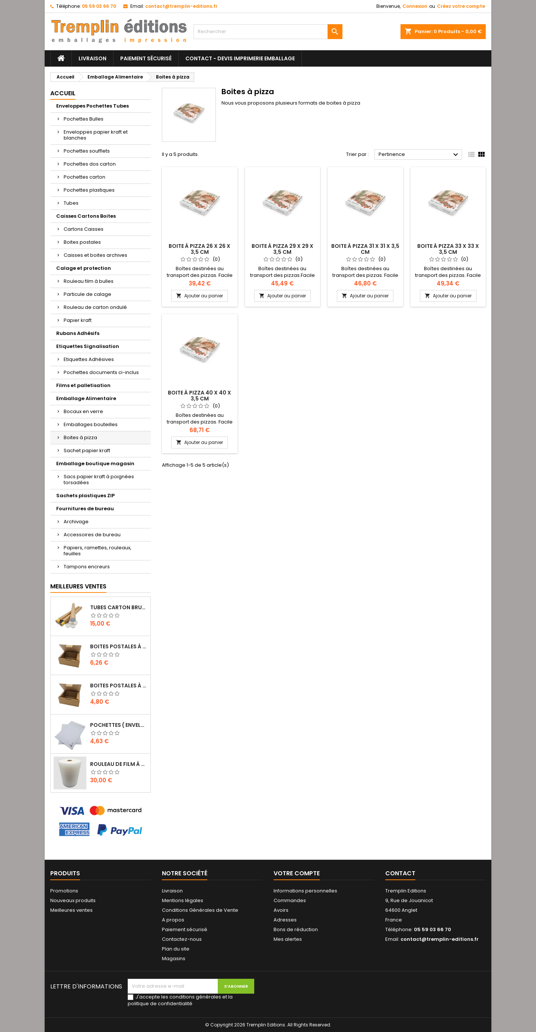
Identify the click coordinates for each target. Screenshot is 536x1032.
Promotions (64, 890)
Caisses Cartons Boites (86, 216)
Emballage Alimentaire (86, 398)
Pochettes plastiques (89, 190)
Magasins (173, 958)
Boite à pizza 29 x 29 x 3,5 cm (282, 249)
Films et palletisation (83, 385)
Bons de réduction (296, 929)
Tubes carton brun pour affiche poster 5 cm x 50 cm (118, 607)
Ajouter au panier (199, 296)
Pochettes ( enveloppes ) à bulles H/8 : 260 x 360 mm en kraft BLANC (118, 725)
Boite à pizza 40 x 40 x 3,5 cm (199, 395)
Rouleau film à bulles (89, 281)
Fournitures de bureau (85, 508)
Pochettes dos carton (90, 163)
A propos (173, 919)
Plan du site (175, 948)
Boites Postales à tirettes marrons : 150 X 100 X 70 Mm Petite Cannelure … (118, 685)
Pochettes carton (84, 176)
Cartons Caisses (83, 229)
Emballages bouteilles (91, 424)
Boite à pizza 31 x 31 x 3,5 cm (365, 249)
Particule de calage (87, 294)
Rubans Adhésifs (77, 333)
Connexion (414, 6)
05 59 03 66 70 (99, 6)
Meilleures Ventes (78, 586)
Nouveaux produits (73, 900)
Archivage (76, 521)
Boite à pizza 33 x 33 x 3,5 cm (448, 249)
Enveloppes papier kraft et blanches (96, 134)
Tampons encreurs (87, 566)
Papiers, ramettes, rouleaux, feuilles (97, 550)
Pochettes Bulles (83, 118)
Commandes (290, 900)
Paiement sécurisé (146, 58)
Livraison (92, 58)
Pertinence (419, 154)
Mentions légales (182, 900)
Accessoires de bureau (92, 534)
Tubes (71, 203)
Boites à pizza (80, 437)
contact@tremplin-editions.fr (181, 6)
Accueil (63, 93)
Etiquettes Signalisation (87, 346)
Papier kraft (78, 320)
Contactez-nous (182, 939)
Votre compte (297, 873)
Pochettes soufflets (87, 150)
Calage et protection (83, 268)
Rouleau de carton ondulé (95, 307)
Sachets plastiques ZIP (85, 495)
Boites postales (82, 242)
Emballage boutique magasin (95, 463)
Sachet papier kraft (87, 450)
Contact (400, 873)
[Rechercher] (268, 31)
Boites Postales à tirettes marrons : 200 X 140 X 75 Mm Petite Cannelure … (118, 646)
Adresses (285, 919)
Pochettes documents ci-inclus (101, 372)
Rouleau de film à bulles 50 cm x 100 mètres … (118, 764)
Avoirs (281, 910)
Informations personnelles (305, 890)
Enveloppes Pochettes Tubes (92, 105)
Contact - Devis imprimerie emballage (240, 58)
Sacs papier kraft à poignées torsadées (99, 479)
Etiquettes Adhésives (89, 359)
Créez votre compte (461, 6)
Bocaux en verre (83, 411)
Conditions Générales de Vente (200, 910)
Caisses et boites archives (95, 255)
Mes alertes (288, 939)
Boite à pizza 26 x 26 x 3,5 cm (199, 249)
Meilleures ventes (71, 910)
